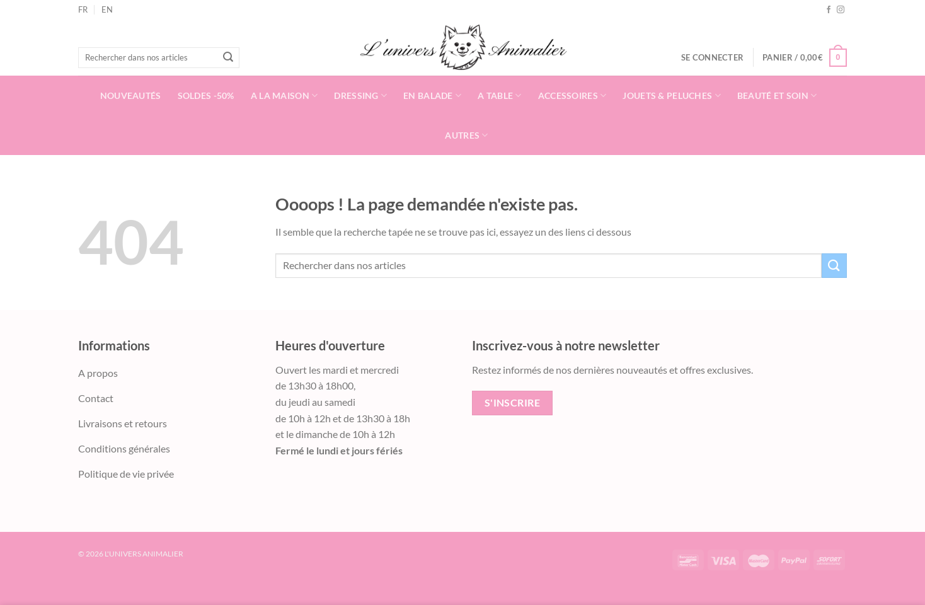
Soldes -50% (206, 95)
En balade (432, 95)
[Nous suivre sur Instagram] (840, 10)
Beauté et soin (777, 95)
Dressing (360, 95)
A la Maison (284, 95)
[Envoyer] (228, 58)
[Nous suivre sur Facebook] (828, 10)
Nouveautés (130, 95)
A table (500, 95)
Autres (466, 135)
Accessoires (572, 95)
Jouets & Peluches (671, 95)
